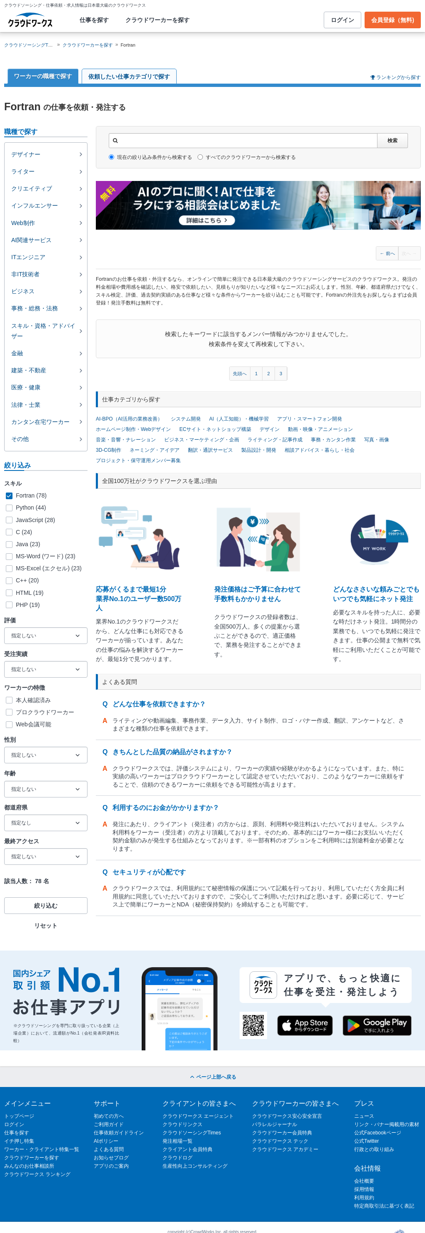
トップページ (19, 1116)
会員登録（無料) (392, 20)
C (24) (24, 532)
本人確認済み (33, 700)
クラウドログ (177, 1158)
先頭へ (240, 373)
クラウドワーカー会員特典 (282, 1133)
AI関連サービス (31, 240)
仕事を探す (94, 20)
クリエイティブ (31, 188)
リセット (46, 925)
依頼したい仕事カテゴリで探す (129, 76)
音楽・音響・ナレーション (126, 440)
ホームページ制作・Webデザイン (133, 429)
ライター (23, 171)
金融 (17, 353)
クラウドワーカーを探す (157, 20)
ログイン (342, 20)
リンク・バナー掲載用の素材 (386, 1124)
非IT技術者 (25, 274)
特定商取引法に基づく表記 (384, 1206)
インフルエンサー (34, 205)
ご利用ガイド (109, 1124)
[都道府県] (46, 823)
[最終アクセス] (46, 856)
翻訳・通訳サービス (210, 450)
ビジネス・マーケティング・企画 (201, 440)
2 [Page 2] (268, 373)
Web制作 (23, 223)
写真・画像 (376, 440)
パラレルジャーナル (274, 1124)
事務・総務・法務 (34, 308)
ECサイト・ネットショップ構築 (215, 429)
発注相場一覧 (177, 1141)
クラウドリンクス (182, 1124)
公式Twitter (366, 1141)
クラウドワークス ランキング (37, 1174)
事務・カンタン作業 (333, 440)
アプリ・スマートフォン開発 (309, 419)
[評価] (46, 635)
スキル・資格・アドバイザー (43, 330)
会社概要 (364, 1181)
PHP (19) (28, 605)
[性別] (46, 755)
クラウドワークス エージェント (198, 1116)
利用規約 (364, 1198)
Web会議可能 (33, 724)
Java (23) (28, 544)
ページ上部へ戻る (212, 1077)
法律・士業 (25, 404)
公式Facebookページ (377, 1133)
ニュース (364, 1116)
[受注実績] (46, 669)
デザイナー (25, 154)
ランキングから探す (398, 77)
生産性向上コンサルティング (195, 1166)
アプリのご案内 (111, 1166)
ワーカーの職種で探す (43, 76)
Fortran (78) (31, 495)
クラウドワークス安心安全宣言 (287, 1116)
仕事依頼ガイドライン (119, 1133)
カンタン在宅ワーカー (40, 421)
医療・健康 (25, 387)
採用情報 (364, 1189)
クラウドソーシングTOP (29, 44)
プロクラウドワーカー (45, 712)
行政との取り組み (374, 1149)
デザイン (270, 429)
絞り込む (46, 905)
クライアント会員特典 (187, 1149)
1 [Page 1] (256, 373)
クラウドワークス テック (280, 1141)
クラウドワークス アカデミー (285, 1149)
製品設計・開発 (258, 450)
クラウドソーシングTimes (191, 1133)
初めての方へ (109, 1116)
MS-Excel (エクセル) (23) (49, 568)
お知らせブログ (111, 1158)
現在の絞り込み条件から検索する (150, 157)
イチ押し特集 (19, 1141)
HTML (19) (29, 592)
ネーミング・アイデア (155, 450)
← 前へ (387, 253)
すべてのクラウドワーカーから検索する (247, 157)
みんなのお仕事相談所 (29, 1166)
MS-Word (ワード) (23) (45, 556)
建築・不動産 (28, 370)
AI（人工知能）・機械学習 (239, 419)
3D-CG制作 (108, 450)
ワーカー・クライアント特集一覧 (41, 1149)
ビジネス (23, 291)
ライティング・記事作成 (275, 440)
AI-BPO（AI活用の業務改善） (129, 419)
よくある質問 (109, 1149)
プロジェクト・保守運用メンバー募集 (138, 460)
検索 (393, 141)
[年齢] (46, 789)
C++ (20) (27, 580)
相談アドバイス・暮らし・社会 (320, 450)
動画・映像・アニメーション (320, 429)
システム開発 (186, 419)
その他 (20, 439)
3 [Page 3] (281, 373)
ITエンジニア (28, 257)
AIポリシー (106, 1141)
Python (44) (31, 507)
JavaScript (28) (35, 520)
